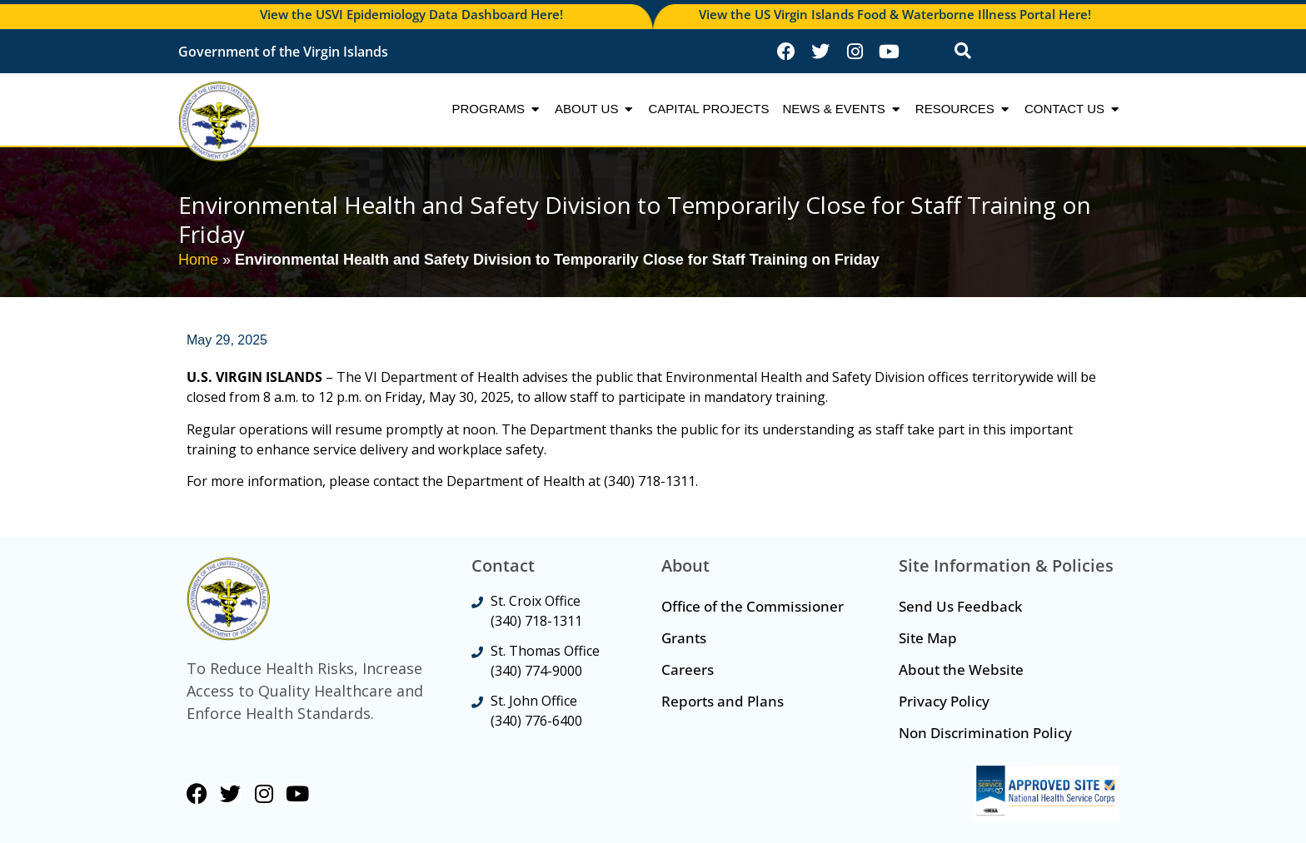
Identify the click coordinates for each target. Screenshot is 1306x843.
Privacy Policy (944, 701)
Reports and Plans (722, 701)
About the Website (961, 669)
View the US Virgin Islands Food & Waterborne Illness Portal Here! (895, 14)
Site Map (928, 637)
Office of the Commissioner (752, 606)
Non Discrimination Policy (985, 732)
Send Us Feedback (960, 606)
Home (198, 259)
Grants (683, 637)
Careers (687, 669)
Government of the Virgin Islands (283, 51)
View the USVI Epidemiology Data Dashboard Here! (411, 14)
